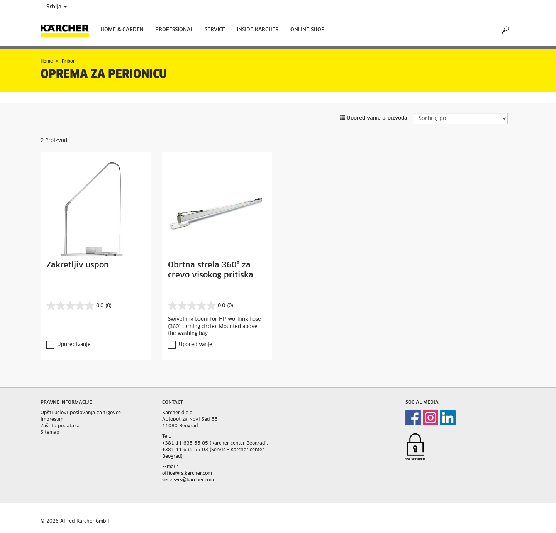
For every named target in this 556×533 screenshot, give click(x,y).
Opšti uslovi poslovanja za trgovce (81, 413)
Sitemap (50, 432)
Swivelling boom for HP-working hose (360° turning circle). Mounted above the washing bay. (214, 326)
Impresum (52, 419)
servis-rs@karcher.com (188, 480)
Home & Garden (122, 29)
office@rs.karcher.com (187, 473)
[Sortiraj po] (460, 118)
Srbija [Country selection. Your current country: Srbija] (56, 7)
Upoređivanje (74, 344)
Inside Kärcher (258, 29)
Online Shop (307, 29)
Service (215, 29)
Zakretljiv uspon (77, 265)
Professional (174, 29)
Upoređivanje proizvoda (373, 118)
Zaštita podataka (60, 426)
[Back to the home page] (68, 30)
